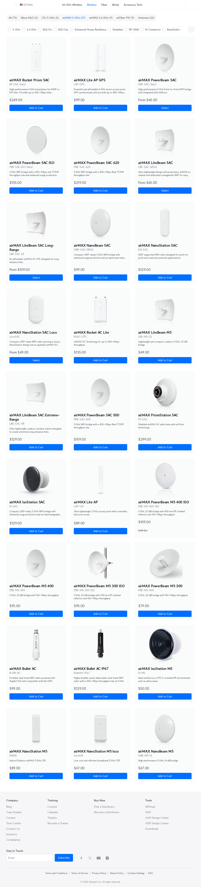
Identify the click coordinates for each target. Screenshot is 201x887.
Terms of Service (79, 873)
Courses (52, 806)
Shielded (117, 29)
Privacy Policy (99, 873)
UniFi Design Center (157, 817)
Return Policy (117, 873)
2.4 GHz (32, 29)
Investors (11, 834)
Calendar (53, 812)
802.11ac (63, 29)
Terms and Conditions (56, 873)
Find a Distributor (104, 806)
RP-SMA (134, 29)
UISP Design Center (157, 823)
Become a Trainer (58, 823)
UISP (148, 812)
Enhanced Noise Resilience (90, 29)
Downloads (151, 828)
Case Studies (14, 812)
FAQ (150, 873)
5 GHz (16, 29)
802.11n (47, 29)
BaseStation (174, 29)
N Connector (153, 29)
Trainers (52, 817)
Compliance (13, 839)
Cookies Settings (136, 873)
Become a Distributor (106, 812)
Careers (11, 817)
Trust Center (13, 823)
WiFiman (150, 806)
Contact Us (13, 828)
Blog (9, 806)
